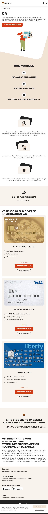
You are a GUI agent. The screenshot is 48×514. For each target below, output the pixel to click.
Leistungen (6, 8)
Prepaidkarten (12, 478)
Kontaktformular (6, 497)
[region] (24, 509)
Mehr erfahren (24, 271)
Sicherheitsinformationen (17, 497)
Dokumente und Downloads (9, 471)
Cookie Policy (12, 510)
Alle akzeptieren (39, 506)
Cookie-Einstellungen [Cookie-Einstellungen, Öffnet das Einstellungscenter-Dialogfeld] (39, 510)
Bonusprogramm (22, 478)
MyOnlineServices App (7, 480)
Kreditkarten (5, 478)
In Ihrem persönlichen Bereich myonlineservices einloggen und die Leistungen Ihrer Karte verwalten (26, 427)
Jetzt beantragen (24, 266)
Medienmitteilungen (22, 471)
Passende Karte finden (12, 25)
